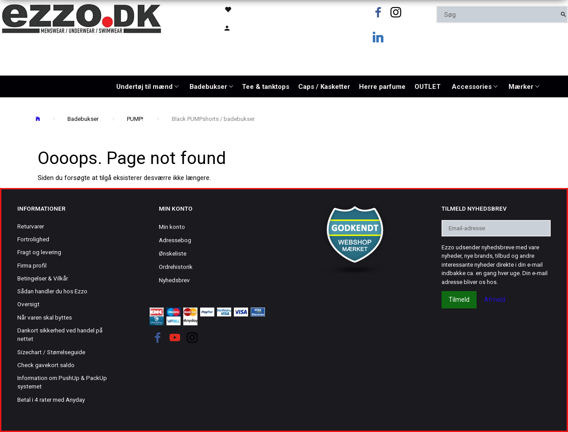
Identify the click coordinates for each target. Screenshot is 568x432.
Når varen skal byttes (44, 317)
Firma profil (32, 265)
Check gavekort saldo (46, 364)
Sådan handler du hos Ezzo (52, 291)
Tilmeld (459, 299)
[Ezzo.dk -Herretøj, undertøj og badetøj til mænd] (81, 18)
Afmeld (494, 299)
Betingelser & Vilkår (42, 278)
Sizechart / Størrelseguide (51, 352)
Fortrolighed (33, 239)
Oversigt (28, 304)
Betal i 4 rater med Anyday (51, 399)
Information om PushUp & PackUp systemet (62, 382)
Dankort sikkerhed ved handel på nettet (60, 334)
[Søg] (563, 14)
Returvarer (30, 226)
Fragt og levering (39, 252)
